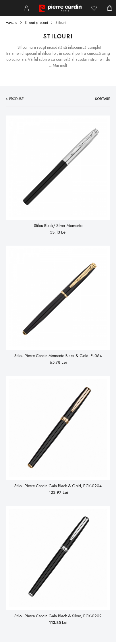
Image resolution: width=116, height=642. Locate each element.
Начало (11, 22)
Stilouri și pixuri (36, 22)
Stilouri (60, 22)
